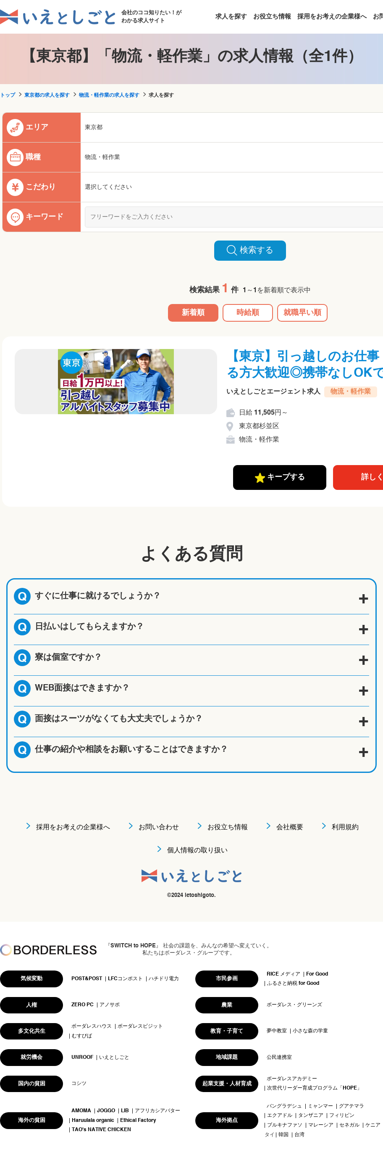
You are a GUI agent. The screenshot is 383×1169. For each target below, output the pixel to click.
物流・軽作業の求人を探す (109, 95)
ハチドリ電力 (164, 978)
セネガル (349, 1125)
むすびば (82, 1036)
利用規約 (345, 827)
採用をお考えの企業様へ (332, 16)
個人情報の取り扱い (197, 850)
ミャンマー (320, 1106)
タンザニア (310, 1115)
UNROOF (82, 1057)
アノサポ (110, 1005)
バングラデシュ (284, 1106)
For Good (317, 974)
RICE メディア (283, 974)
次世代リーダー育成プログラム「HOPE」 (314, 1088)
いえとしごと (114, 1057)
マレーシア (320, 1125)
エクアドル (279, 1115)
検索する (250, 250)
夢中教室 (277, 1031)
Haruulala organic (93, 1120)
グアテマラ (351, 1106)
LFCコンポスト (125, 978)
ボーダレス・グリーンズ (294, 1005)
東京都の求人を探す (47, 95)
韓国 (283, 1134)
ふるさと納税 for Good (293, 983)
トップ (7, 95)
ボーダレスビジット (140, 1026)
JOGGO (106, 1110)
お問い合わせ (159, 827)
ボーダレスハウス (91, 1026)
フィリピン (341, 1115)
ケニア (372, 1125)
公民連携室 (279, 1057)
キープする (280, 478)
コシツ (79, 1083)
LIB (125, 1110)
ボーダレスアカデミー (292, 1079)
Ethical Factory (138, 1120)
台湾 (299, 1134)
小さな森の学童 (310, 1031)
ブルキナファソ (284, 1125)
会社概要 (289, 827)
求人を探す (231, 16)
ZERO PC (82, 1005)
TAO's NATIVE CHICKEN (101, 1129)
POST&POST (86, 978)
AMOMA (81, 1110)
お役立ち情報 (272, 16)
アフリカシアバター (157, 1110)
